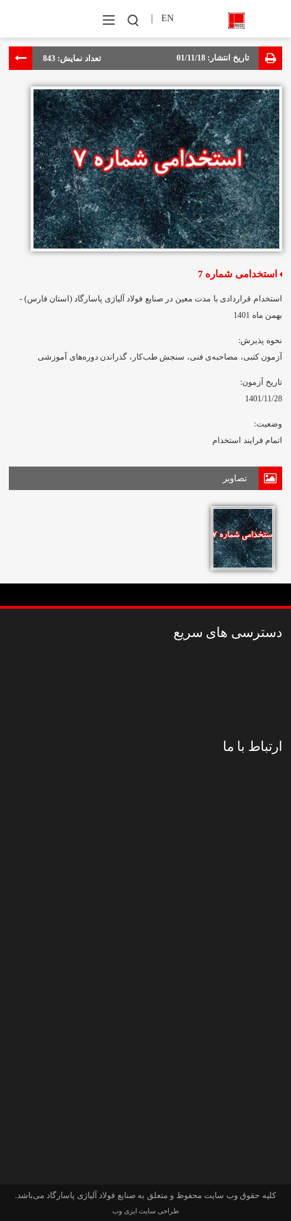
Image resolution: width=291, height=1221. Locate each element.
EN (167, 18)
